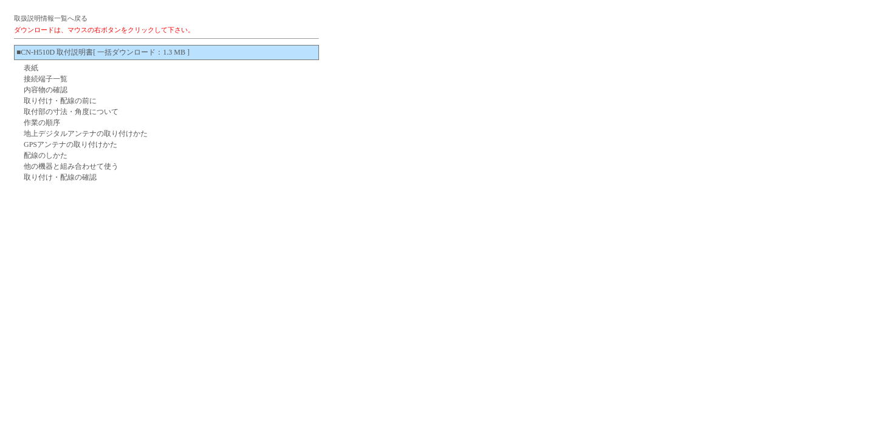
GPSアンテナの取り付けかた (70, 144)
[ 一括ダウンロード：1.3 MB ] (141, 52)
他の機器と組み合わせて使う (71, 166)
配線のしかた (45, 155)
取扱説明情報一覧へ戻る (51, 18)
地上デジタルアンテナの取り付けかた (86, 133)
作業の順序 (42, 122)
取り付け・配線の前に (60, 101)
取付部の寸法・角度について (71, 111)
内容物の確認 (45, 90)
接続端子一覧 (45, 79)
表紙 (31, 68)
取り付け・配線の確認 (60, 177)
